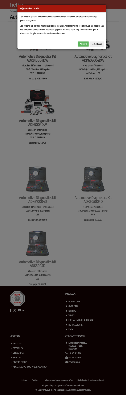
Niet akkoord (97, 44)
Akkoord (83, 44)
